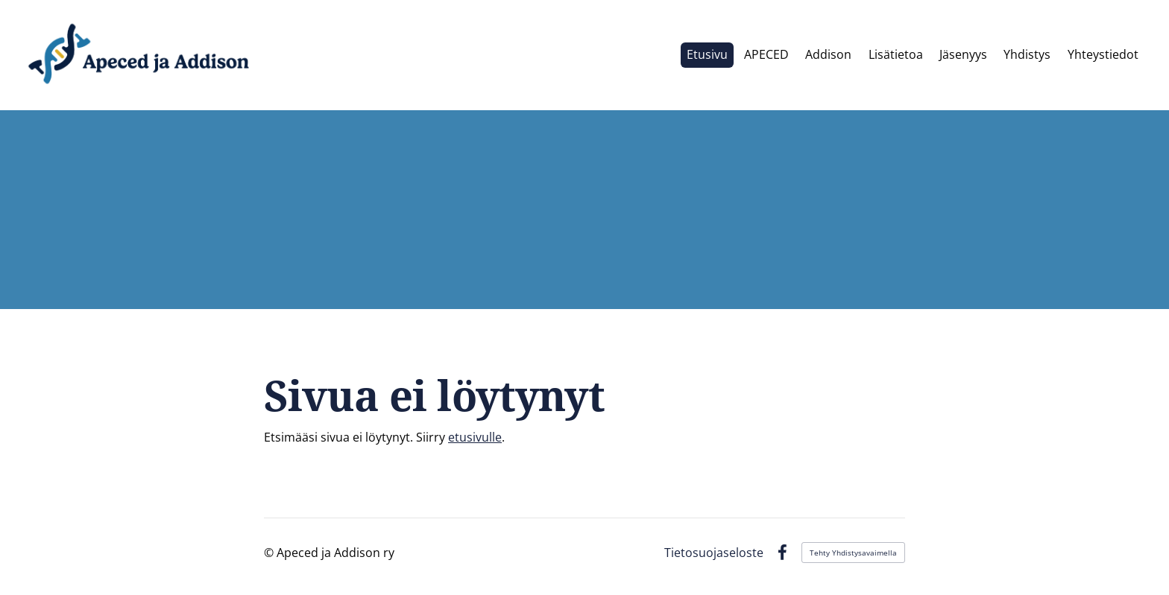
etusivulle (475, 437)
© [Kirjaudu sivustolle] (270, 552)
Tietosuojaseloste (713, 553)
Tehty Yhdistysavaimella (853, 552)
